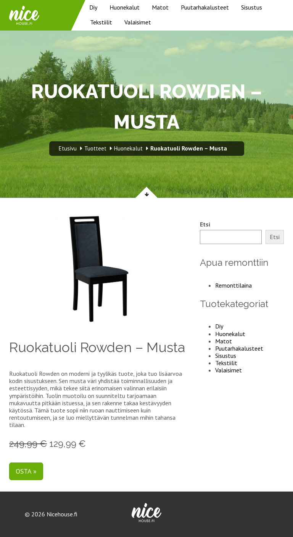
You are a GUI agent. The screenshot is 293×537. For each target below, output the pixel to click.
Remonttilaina (233, 285)
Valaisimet (137, 22)
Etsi (205, 224)
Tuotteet (95, 148)
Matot (160, 7)
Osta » (26, 471)
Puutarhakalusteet (205, 7)
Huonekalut (124, 7)
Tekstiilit (101, 22)
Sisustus (251, 7)
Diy (93, 7)
